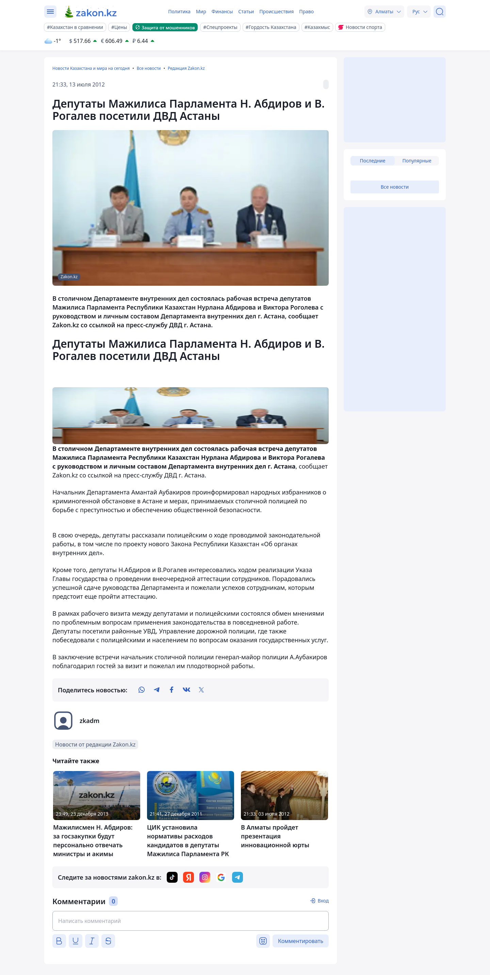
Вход (323, 900)
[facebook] (171, 690)
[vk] (186, 690)
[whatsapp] (141, 690)
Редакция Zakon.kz (186, 68)
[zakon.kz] (91, 11)
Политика (179, 11)
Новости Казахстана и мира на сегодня (91, 68)
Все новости (149, 68)
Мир (201, 11)
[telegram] (156, 690)
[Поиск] (440, 11)
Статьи (246, 11)
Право (306, 11)
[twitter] (201, 690)
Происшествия (276, 11)
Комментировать (300, 941)
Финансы (222, 11)
